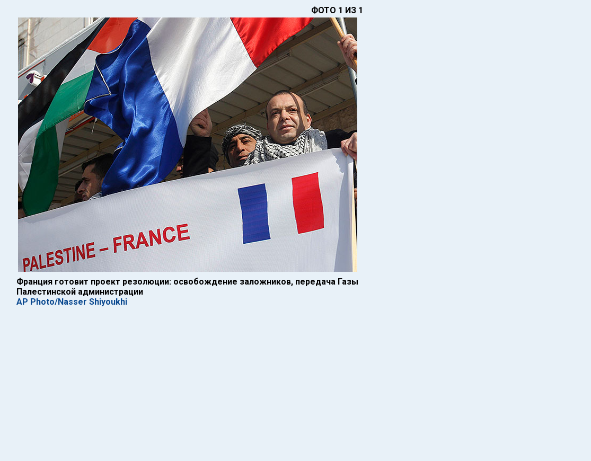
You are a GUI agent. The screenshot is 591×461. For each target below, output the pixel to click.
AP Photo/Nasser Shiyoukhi (71, 302)
